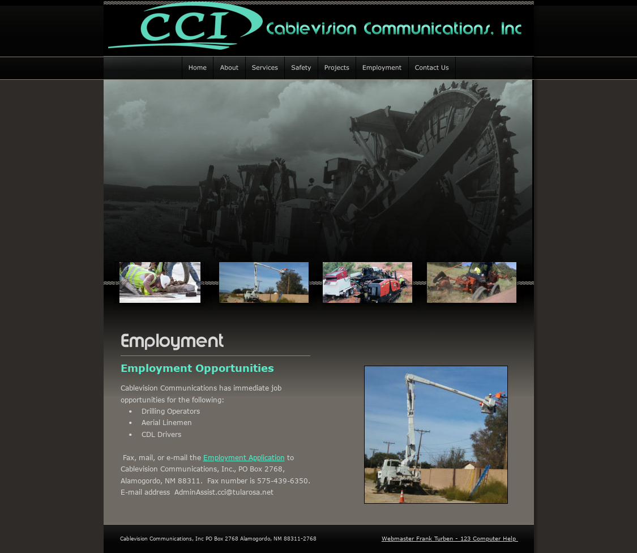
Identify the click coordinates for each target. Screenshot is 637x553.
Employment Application (244, 457)
